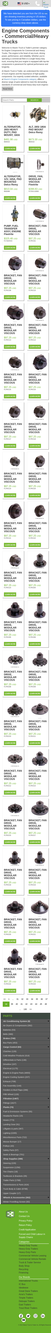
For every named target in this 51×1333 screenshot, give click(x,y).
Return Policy (25, 1225)
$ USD (23, 3)
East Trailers (25, 1304)
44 (36, 1004)
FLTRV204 (32, 587)
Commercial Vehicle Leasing (32, 1255)
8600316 (32, 142)
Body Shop (24, 1266)
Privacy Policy (26, 1221)
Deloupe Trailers (27, 1301)
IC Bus (22, 1284)
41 (22, 1004)
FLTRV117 (7, 439)
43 (31, 1004)
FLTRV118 (32, 439)
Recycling (23, 1269)
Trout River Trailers (28, 1308)
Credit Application (27, 1229)
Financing (23, 1272)
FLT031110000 (34, 191)
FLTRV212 (7, 786)
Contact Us (24, 1216)
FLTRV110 (32, 290)
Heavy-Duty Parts (27, 1252)
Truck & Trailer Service (30, 1262)
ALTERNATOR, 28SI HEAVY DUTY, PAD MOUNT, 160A (14, 132)
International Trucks (28, 1281)
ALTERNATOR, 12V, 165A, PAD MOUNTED (14, 180)
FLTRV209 (32, 687)
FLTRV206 (32, 637)
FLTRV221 (32, 934)
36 (42, 999)
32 (22, 999)
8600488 (7, 191)
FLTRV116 (32, 389)
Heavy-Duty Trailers (28, 1249)
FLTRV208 (7, 687)
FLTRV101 (32, 241)
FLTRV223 (32, 984)
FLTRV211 (32, 736)
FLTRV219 (32, 885)
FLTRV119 (7, 488)
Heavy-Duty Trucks (28, 1245)
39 (12, 1004)
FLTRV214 (32, 786)
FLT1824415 (8, 241)
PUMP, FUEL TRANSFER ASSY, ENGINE (14, 230)
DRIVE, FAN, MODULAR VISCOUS (39, 180)
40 (17, 1004)
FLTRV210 (7, 736)
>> (31, 1009)
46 (46, 1004)
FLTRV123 (7, 587)
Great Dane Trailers (28, 1291)
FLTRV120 (32, 488)
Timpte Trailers (26, 1298)
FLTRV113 (7, 340)
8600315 (7, 142)
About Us (23, 1212)
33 (27, 999)
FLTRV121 (7, 538)
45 (41, 1004)
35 (37, 999)
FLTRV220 (7, 934)
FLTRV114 (32, 340)
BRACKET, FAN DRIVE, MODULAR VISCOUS (39, 231)
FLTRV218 (7, 885)
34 (32, 999)
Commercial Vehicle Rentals (32, 1259)
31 (17, 999)
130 (25, 1009)
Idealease (23, 1287)
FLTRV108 (7, 290)
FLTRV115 (7, 389)
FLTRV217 (32, 835)
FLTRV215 (7, 835)
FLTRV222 (7, 984)
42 (26, 1004)
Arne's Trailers (26, 1294)
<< (4, 999)
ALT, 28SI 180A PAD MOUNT (39, 129)
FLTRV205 (7, 637)
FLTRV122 (32, 538)
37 (46, 999)
